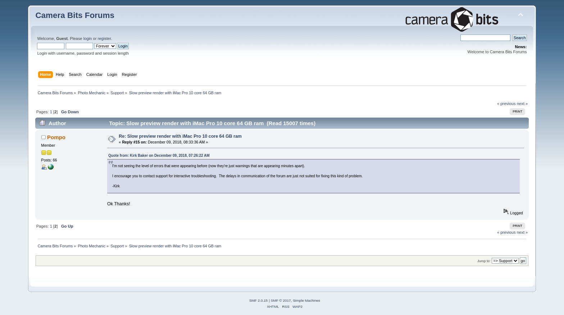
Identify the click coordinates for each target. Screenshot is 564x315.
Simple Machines (306, 300)
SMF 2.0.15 (258, 300)
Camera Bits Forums (74, 15)
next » (522, 103)
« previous (506, 103)
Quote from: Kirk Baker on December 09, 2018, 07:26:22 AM (158, 156)
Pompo (56, 137)
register (104, 38)
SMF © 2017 (281, 300)
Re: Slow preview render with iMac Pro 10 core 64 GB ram (180, 136)
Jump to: (484, 261)
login (87, 38)
